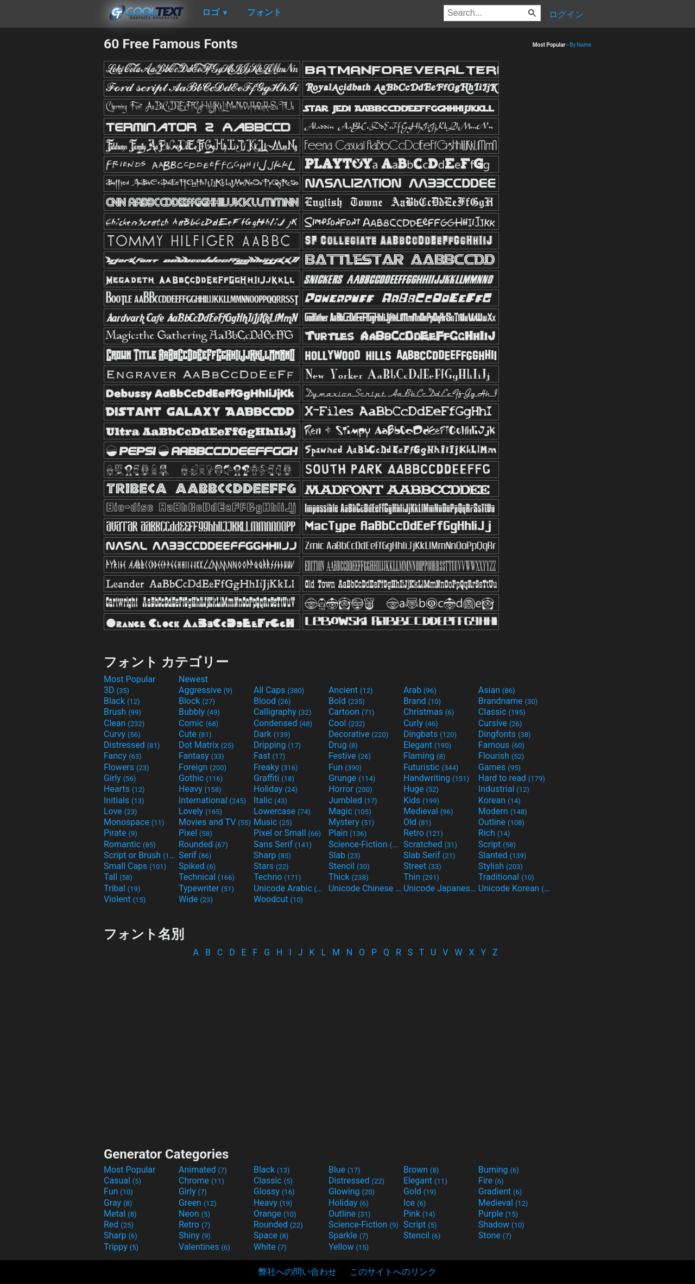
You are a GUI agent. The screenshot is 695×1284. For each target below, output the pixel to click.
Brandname (508, 701)
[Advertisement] (51, 199)
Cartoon (351, 712)
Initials (124, 800)
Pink (419, 1214)
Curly (420, 723)
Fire (491, 1180)
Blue (344, 1170)
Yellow (348, 1247)
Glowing (351, 1191)
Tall (118, 877)
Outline (501, 822)
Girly (120, 778)
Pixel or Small (287, 833)
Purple (498, 1214)
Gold (420, 1191)
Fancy (123, 756)
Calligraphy (283, 712)
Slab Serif (429, 855)
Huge (421, 789)
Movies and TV (215, 822)
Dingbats (430, 734)
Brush (122, 712)
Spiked (197, 866)
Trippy (121, 1247)
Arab (420, 690)
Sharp (272, 855)
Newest (193, 679)
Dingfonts (504, 734)
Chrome (201, 1180)
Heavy (200, 789)
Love (120, 811)
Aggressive (205, 690)
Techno (277, 877)
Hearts (124, 789)
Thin (421, 877)
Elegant (427, 745)
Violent (125, 899)
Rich (494, 833)
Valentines (204, 1247)
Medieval (428, 811)
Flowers (126, 767)
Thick (348, 877)
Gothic (201, 778)
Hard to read (511, 778)
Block (197, 701)
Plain (347, 833)
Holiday (276, 789)
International (212, 800)
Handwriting (436, 778)
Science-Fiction (364, 844)
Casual (122, 1180)
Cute (195, 734)
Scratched (430, 844)
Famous (501, 745)
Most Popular (130, 679)
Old (417, 822)
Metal (120, 1214)
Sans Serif (283, 844)
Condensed (283, 723)
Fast (269, 756)
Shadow (501, 1224)
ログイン (566, 14)
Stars (271, 866)
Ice (414, 1203)
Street (422, 866)
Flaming (424, 756)
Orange (275, 1214)
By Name (580, 45)
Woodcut (278, 899)
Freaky (276, 767)
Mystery (351, 822)
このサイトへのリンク (393, 1272)
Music (273, 822)
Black (122, 701)
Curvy (122, 734)
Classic (502, 712)
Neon (194, 1214)
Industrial (503, 789)
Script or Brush (140, 855)
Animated (203, 1170)
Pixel (195, 833)
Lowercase (282, 811)
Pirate (120, 833)
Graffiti (274, 778)
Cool (346, 723)
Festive (349, 756)
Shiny (195, 1235)
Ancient (350, 690)
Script (497, 844)
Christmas (428, 712)
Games (499, 767)
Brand (422, 701)
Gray (118, 1203)
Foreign (202, 767)
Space (271, 1235)
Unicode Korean (514, 888)
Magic (349, 811)
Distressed (132, 745)
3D (116, 690)
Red (119, 1224)
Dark (272, 734)
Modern (502, 811)
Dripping (277, 745)
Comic (198, 723)
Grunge (351, 778)
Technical (207, 877)
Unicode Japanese (439, 888)
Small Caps (135, 866)
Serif (195, 855)
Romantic (130, 844)
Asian (496, 690)
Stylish (500, 866)
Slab (344, 855)
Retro (423, 833)
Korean (499, 800)
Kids (421, 800)
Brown (421, 1170)
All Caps (279, 690)
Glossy (274, 1191)
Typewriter (206, 888)
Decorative (358, 734)
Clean (124, 723)
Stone (494, 1235)
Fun (345, 767)
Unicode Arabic (290, 888)
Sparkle (348, 1235)
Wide (196, 899)
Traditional (506, 877)
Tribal (122, 888)
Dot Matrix (206, 745)
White (270, 1247)
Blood (272, 701)
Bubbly (199, 712)
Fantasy (201, 756)
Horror (350, 789)
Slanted (502, 855)
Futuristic (431, 767)
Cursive (500, 723)
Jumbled (352, 800)
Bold (346, 701)
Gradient (500, 1191)
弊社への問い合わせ (297, 1272)
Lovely (200, 811)
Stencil (349, 866)
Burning (498, 1170)
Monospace (134, 822)
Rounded (203, 844)
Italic (270, 800)
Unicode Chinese (364, 888)
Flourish (501, 756)
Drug (343, 745)
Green (198, 1203)
